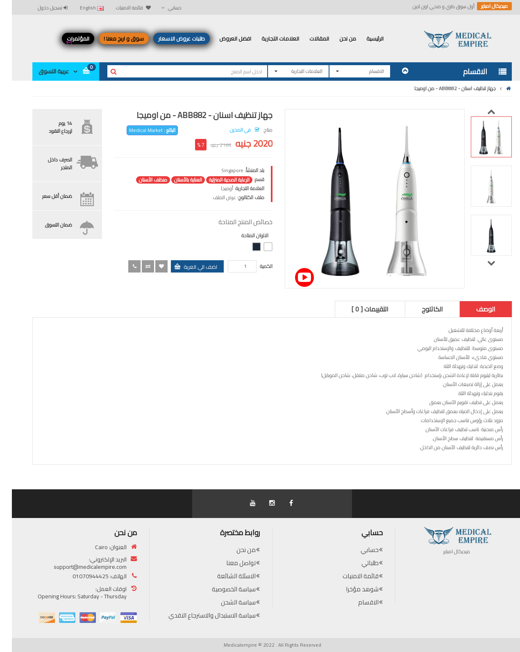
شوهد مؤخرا (350, 589)
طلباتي (358, 563)
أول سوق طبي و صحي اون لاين (432, 6)
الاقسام (356, 602)
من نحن (234, 550)
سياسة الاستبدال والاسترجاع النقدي (200, 615)
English (80, 7)
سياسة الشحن (226, 602)
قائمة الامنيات (349, 576)
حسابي (358, 550)
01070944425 (79, 576)
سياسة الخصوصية (222, 589)
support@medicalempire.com (78, 566)
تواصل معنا (229, 563)
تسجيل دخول (41, 7)
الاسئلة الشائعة (224, 576)
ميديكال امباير (482, 6)
